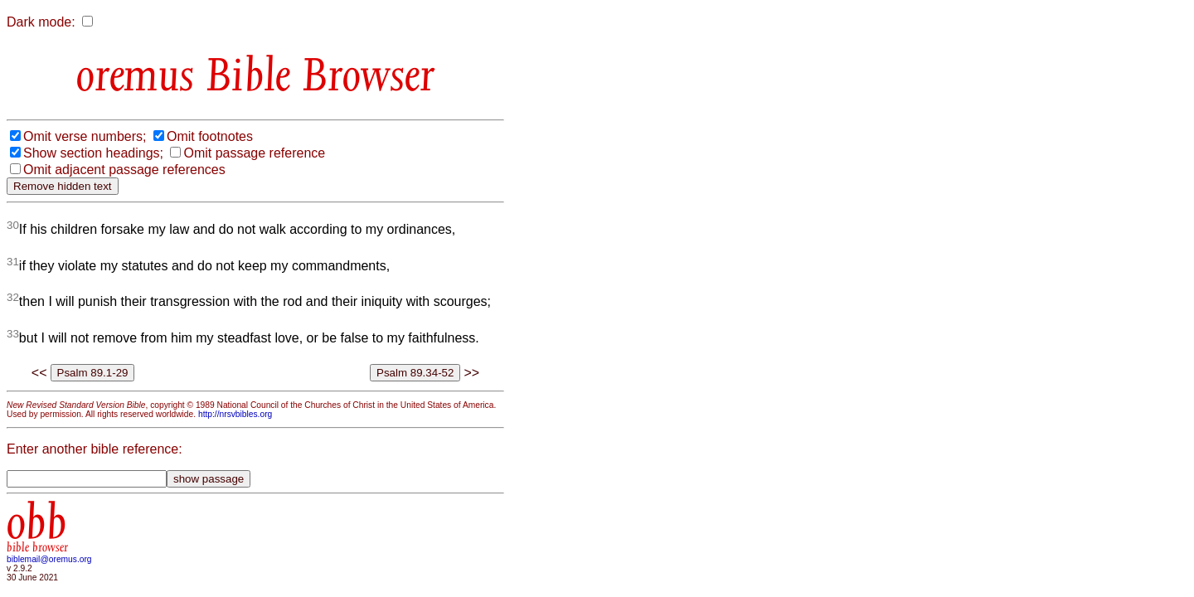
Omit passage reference (254, 153)
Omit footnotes (210, 136)
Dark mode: (41, 22)
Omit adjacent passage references (124, 170)
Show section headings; (93, 153)
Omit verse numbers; (84, 136)
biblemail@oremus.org (49, 559)
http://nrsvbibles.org (235, 414)
